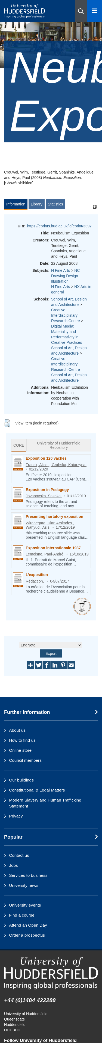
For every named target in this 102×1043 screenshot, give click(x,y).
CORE (18, 445)
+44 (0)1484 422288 (30, 1000)
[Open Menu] (94, 11)
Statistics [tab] (55, 204)
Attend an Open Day (28, 925)
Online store (20, 750)
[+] (94, 207)
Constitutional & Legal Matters (37, 790)
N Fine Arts (60, 270)
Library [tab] (36, 204)
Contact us (19, 855)
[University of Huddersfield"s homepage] (51, 973)
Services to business (28, 875)
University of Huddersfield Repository (59, 445)
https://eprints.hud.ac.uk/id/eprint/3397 (59, 226)
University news (23, 885)
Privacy (16, 816)
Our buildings (21, 780)
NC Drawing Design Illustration (65, 275)
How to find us (22, 740)
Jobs (13, 865)
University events (25, 905)
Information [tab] (15, 204)
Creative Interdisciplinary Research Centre (65, 315)
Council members (25, 760)
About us (17, 730)
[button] (81, 11)
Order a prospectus (27, 935)
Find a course (21, 915)
